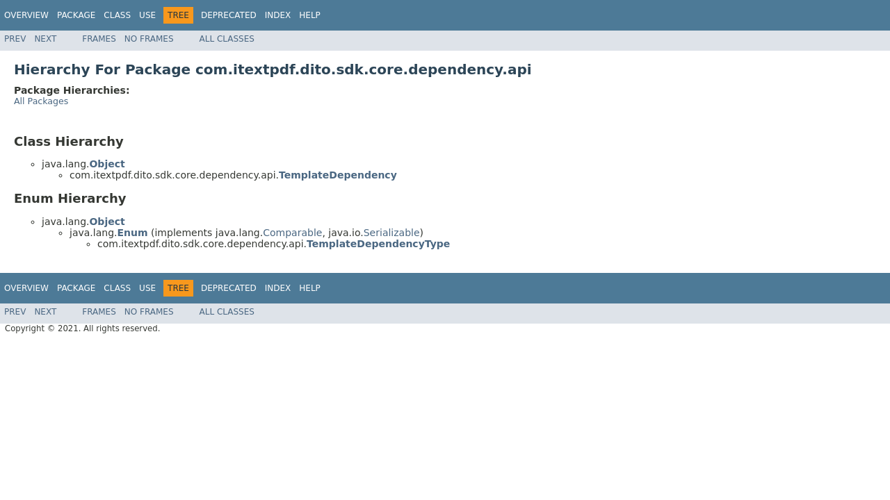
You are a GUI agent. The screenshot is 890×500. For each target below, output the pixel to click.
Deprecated (229, 15)
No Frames (149, 39)
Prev (15, 39)
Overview (26, 15)
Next (45, 39)
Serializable (392, 232)
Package (76, 15)
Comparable (292, 232)
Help (310, 15)
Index (278, 15)
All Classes (227, 39)
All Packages (41, 101)
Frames (99, 39)
